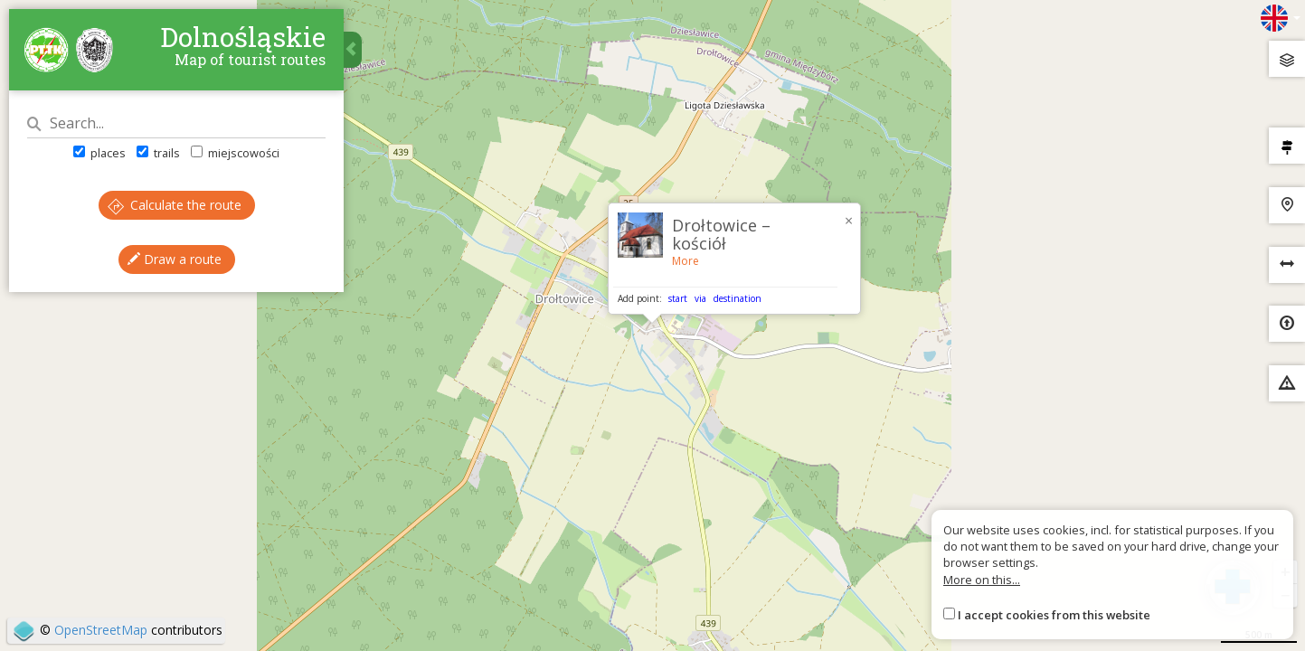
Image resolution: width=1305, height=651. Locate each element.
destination (737, 298)
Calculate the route (174, 204)
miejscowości (235, 153)
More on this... (981, 579)
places (99, 153)
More (685, 261)
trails (158, 153)
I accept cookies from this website (1054, 615)
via (700, 298)
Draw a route (175, 259)
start (677, 298)
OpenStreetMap (100, 629)
